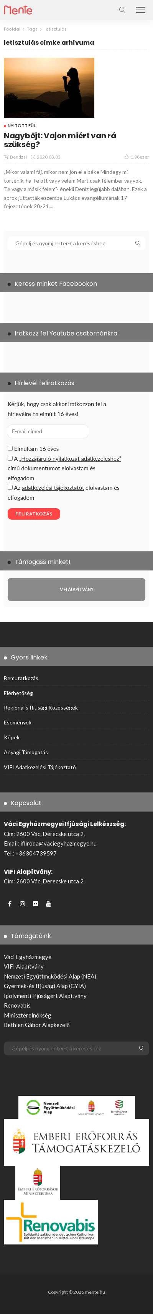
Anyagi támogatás (26, 752)
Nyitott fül (22, 125)
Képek (12, 737)
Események (17, 722)
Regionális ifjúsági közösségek (41, 707)
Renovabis (17, 1005)
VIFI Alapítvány (24, 966)
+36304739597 (36, 853)
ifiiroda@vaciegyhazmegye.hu (58, 843)
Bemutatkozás (21, 678)
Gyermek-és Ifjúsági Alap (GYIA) (45, 985)
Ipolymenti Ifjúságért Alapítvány (45, 995)
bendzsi (18, 157)
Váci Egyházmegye (27, 956)
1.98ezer (136, 156)
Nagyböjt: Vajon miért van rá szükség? (60, 140)
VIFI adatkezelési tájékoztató (40, 767)
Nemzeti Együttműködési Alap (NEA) (50, 976)
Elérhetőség (18, 693)
